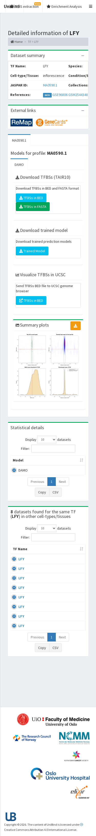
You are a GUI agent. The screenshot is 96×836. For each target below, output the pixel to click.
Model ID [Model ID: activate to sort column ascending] (69, 460)
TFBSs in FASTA (32, 206)
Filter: (48, 448)
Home (16, 42)
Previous (37, 481)
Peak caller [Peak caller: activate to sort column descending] (43, 460)
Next (62, 481)
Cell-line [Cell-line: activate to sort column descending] (44, 554)
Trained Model (32, 251)
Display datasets (48, 439)
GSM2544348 (78, 94)
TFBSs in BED (31, 198)
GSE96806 (60, 94)
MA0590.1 (50, 85)
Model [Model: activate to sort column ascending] (18, 460)
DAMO (19, 164)
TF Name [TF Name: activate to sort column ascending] (17, 551)
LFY (21, 564)
